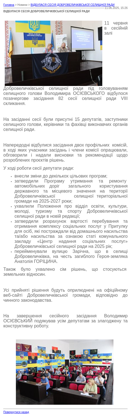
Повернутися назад (16, 412)
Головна (8, 4)
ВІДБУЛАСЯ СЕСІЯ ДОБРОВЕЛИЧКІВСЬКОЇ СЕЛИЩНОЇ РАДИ (73, 4)
